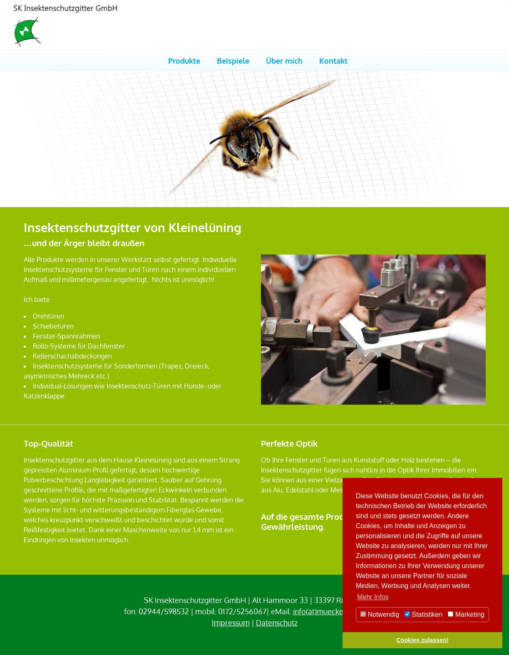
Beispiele (233, 60)
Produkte (184, 60)
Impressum (231, 622)
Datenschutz (277, 622)
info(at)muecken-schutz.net (338, 611)
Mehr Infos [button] (373, 597)
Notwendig (379, 614)
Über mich (284, 60)
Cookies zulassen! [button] (422, 640)
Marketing (466, 614)
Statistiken (423, 614)
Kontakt (333, 60)
